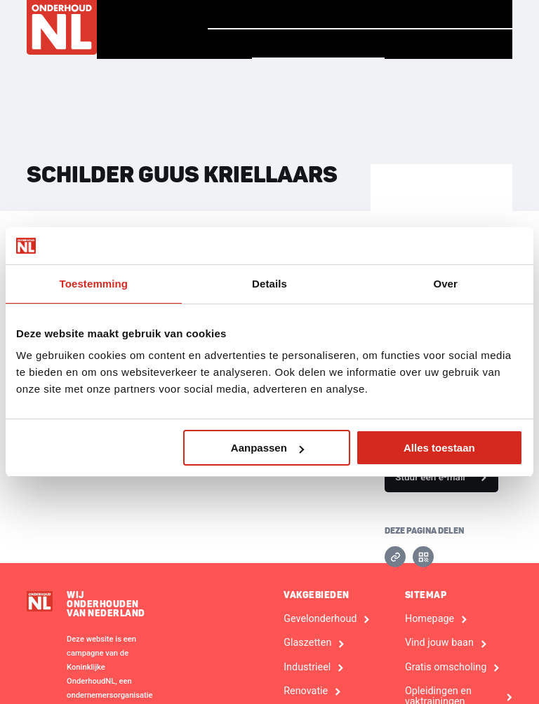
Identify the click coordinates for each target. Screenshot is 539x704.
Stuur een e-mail (430, 476)
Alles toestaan (439, 448)
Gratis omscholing (445, 667)
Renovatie (306, 691)
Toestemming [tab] (94, 284)
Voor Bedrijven (448, 44)
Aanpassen (267, 448)
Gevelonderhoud (320, 619)
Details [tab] (269, 284)
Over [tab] (445, 284)
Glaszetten (307, 643)
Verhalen (335, 14)
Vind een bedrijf (317, 43)
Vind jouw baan (447, 14)
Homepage (246, 13)
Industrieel (307, 667)
